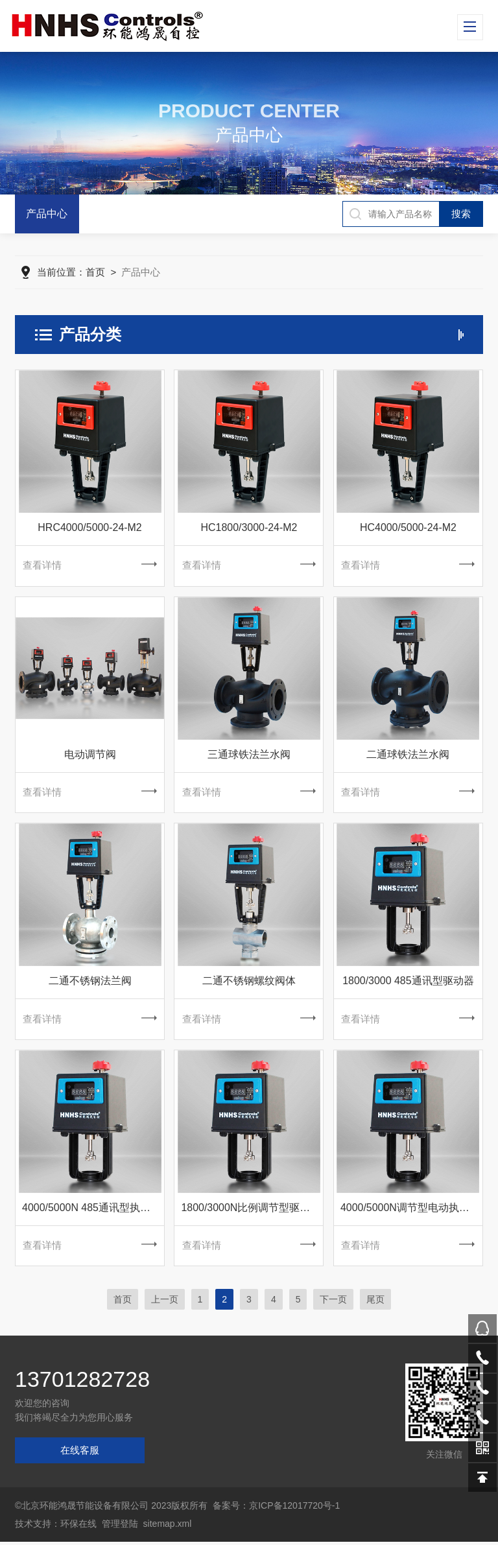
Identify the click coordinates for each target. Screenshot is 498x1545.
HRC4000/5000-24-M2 (90, 528)
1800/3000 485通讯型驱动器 (408, 982)
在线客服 (79, 1453)
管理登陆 (120, 1527)
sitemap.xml (167, 1527)
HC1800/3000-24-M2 (248, 528)
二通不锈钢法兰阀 (90, 982)
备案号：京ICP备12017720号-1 (276, 1509)
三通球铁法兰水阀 (249, 755)
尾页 (375, 1302)
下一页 (333, 1302)
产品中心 (46, 213)
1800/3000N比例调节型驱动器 (250, 1210)
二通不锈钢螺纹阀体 (249, 982)
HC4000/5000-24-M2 (408, 528)
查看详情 (89, 566)
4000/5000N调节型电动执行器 (410, 1210)
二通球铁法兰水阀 (407, 755)
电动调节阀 (90, 755)
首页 (95, 272)
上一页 (164, 1302)
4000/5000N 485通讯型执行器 (91, 1210)
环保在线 (78, 1527)
